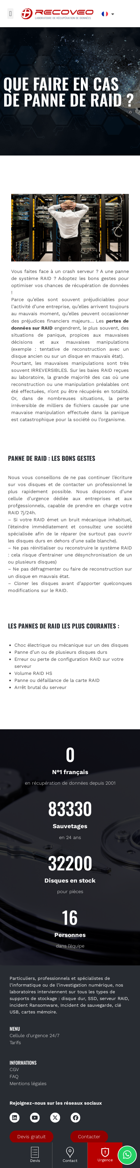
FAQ (14, 1076)
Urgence (105, 1160)
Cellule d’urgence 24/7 (34, 1035)
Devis (35, 1160)
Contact (70, 1160)
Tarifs (15, 1042)
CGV (14, 1069)
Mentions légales (28, 1083)
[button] (10, 13)
